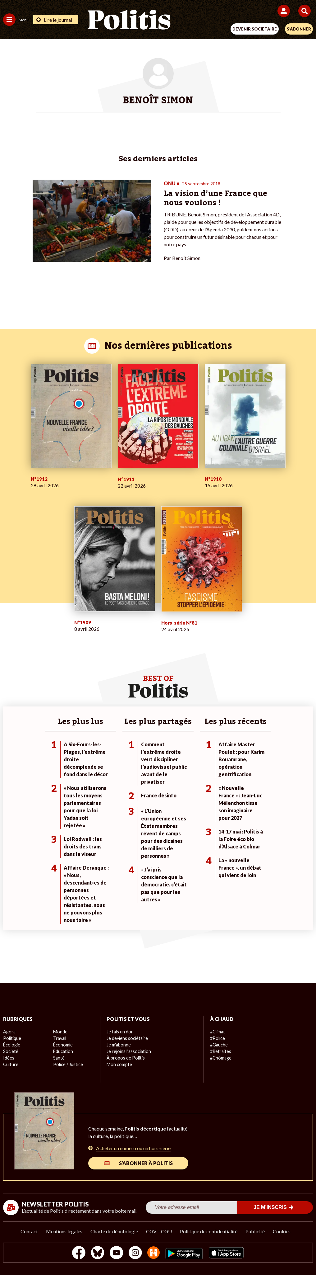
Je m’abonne (119, 1044)
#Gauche (219, 1044)
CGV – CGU (159, 1231)
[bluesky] (96, 1253)
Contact (29, 1231)
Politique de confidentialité (208, 1231)
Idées (8, 1057)
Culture (10, 1064)
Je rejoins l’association (128, 1051)
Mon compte (119, 1064)
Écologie (11, 1044)
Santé (59, 1057)
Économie (62, 1044)
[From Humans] (154, 1253)
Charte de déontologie (114, 1231)
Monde (60, 1031)
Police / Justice (67, 1064)
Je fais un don (120, 1031)
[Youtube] (115, 1253)
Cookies (282, 1231)
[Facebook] (77, 1253)
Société (10, 1051)
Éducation (63, 1051)
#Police (217, 1038)
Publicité (255, 1231)
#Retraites (220, 1051)
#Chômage (220, 1057)
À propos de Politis (125, 1057)
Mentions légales (64, 1231)
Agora (9, 1031)
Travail (59, 1038)
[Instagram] (135, 1253)
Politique (12, 1038)
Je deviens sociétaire (127, 1038)
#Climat (217, 1031)
